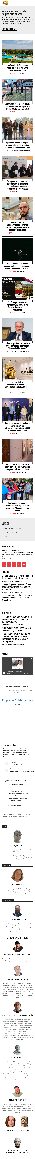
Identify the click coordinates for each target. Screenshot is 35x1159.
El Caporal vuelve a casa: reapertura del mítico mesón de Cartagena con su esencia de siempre (17, 619)
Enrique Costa (17, 846)
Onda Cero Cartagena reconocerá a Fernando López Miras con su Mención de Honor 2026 (17, 386)
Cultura (12, 233)
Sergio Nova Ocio (17, 1100)
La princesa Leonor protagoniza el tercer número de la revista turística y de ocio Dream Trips (17, 145)
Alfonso (25, 1130)
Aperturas (5, 625)
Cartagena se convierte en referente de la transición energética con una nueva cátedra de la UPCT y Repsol (17, 185)
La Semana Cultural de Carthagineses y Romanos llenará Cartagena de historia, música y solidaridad (17, 226)
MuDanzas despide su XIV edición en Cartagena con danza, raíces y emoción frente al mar (17, 266)
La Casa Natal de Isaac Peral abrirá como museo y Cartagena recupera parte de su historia (17, 467)
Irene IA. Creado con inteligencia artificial (17, 1152)
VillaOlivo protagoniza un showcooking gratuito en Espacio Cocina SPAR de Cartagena (17, 306)
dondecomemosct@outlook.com (22, 771)
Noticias (12, 73)
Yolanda (10, 1130)
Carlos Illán (17, 1058)
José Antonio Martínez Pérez (17, 955)
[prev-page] (3, 607)
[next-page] (6, 607)
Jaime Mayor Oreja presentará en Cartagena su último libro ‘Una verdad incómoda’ (17, 346)
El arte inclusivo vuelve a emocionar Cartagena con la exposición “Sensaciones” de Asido (17, 507)
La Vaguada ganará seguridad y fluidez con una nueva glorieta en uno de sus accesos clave (17, 106)
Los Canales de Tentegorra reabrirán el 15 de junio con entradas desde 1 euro (17, 68)
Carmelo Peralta (21, 112)
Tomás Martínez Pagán (18, 979)
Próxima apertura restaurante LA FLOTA (16, 628)
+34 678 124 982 (16, 765)
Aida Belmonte (21, 73)
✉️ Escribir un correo (14, 806)
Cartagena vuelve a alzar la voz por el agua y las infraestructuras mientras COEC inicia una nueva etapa (17, 427)
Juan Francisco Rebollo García (21, 150)
